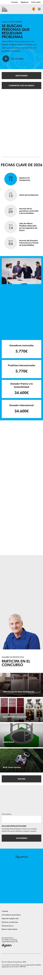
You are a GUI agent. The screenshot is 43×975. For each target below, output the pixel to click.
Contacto (14, 2)
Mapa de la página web (10, 918)
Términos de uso (7, 926)
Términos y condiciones (10, 922)
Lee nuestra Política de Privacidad (14, 826)
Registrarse (24, 2)
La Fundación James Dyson (11, 915)
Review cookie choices (9, 929)
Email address (6, 814)
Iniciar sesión (36, 2)
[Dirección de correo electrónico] (21, 819)
